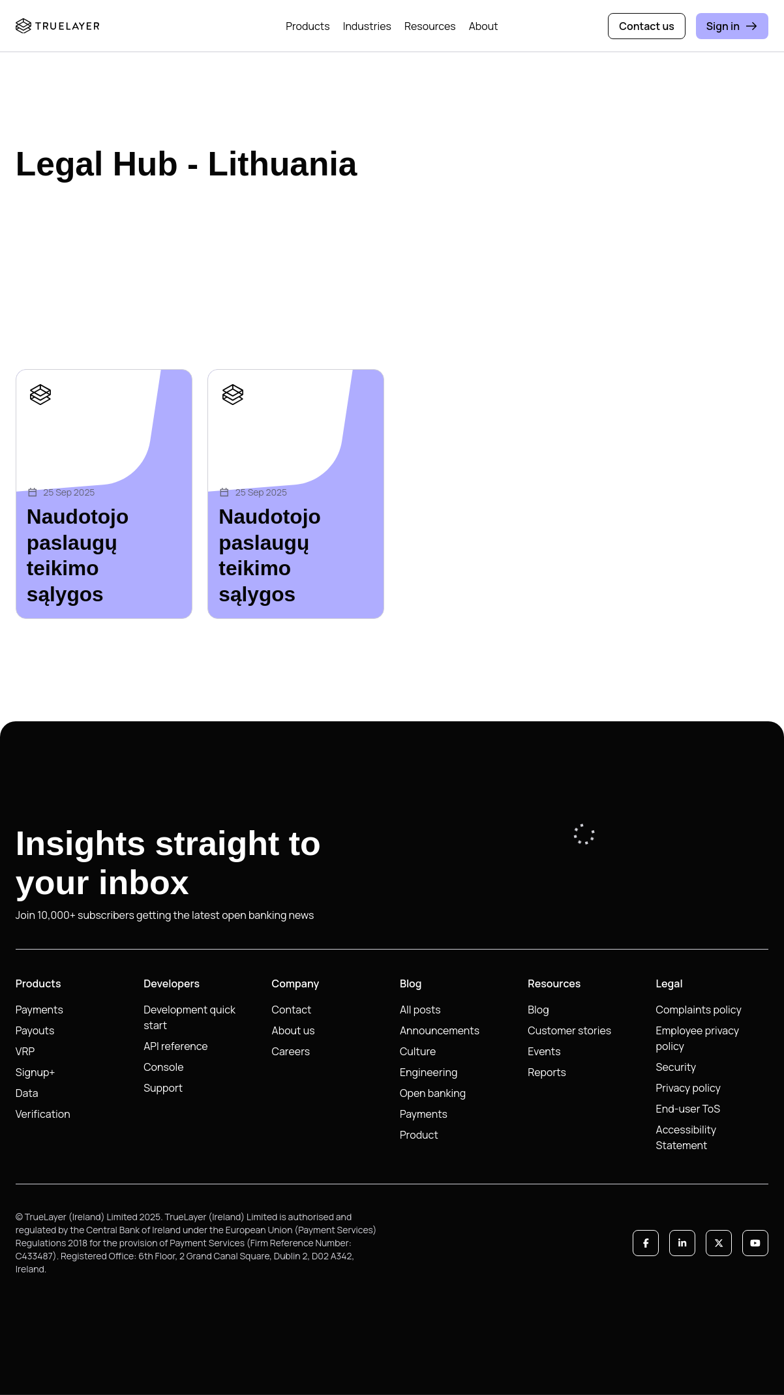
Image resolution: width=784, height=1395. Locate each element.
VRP (25, 1051)
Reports (547, 1072)
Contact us (646, 26)
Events (544, 1051)
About (483, 26)
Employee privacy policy (698, 1038)
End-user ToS (688, 1109)
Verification (43, 1114)
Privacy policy (688, 1088)
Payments (39, 1009)
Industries (367, 26)
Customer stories (569, 1030)
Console (163, 1067)
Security (676, 1067)
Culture (418, 1051)
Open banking (433, 1093)
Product (419, 1135)
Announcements (439, 1030)
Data (27, 1093)
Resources (430, 26)
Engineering (428, 1072)
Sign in (732, 26)
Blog (538, 1009)
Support (163, 1088)
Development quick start (189, 1017)
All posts (420, 1009)
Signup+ (35, 1072)
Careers (291, 1051)
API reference (175, 1046)
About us (293, 1030)
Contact (292, 1009)
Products (307, 26)
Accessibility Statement (686, 1137)
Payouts (35, 1030)
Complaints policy (699, 1009)
